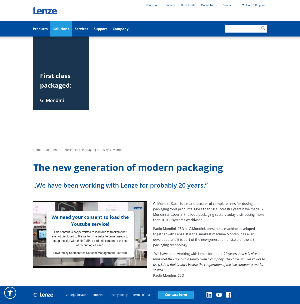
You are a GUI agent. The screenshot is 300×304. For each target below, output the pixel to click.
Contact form (176, 295)
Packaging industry (95, 150)
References (70, 150)
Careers (170, 5)
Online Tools (208, 5)
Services (81, 28)
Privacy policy (118, 295)
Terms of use (141, 295)
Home (37, 150)
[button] (10, 293)
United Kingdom (254, 5)
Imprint (98, 295)
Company (121, 28)
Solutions (61, 28)
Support (100, 28)
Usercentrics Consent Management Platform (98, 252)
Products (40, 28)
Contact (227, 5)
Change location (77, 295)
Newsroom (152, 5)
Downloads (188, 5)
